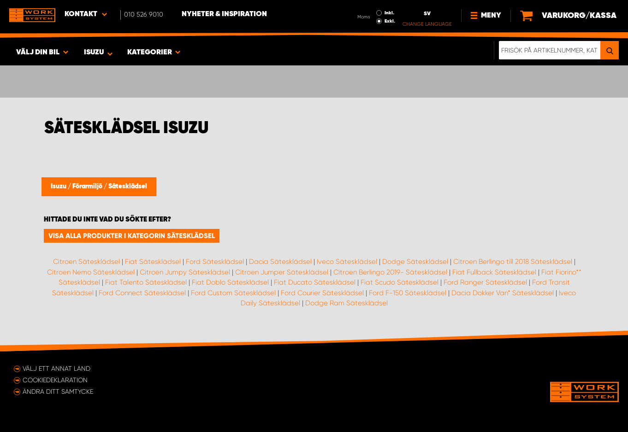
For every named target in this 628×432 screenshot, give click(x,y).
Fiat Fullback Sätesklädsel (494, 272)
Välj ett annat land (56, 368)
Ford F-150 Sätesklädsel (407, 293)
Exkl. (390, 21)
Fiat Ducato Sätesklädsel (314, 282)
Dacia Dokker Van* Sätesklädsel (502, 293)
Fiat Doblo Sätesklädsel (230, 282)
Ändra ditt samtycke (58, 391)
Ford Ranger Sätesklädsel (485, 282)
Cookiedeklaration (55, 380)
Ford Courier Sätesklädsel (322, 293)
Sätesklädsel (127, 186)
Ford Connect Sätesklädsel (142, 293)
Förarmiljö (88, 186)
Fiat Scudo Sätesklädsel (399, 282)
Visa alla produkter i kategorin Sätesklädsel (131, 236)
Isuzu (59, 186)
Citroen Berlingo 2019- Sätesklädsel (390, 272)
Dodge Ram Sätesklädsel (346, 303)
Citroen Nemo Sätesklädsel (91, 272)
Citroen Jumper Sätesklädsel (281, 272)
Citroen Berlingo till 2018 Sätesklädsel (512, 261)
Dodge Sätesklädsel (415, 261)
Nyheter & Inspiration (224, 14)
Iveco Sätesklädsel (347, 261)
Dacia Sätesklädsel (280, 261)
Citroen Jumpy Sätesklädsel (185, 272)
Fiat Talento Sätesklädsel (146, 282)
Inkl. (389, 13)
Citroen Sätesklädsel (86, 261)
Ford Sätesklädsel (215, 261)
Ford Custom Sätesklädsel (233, 293)
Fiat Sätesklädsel (153, 261)
